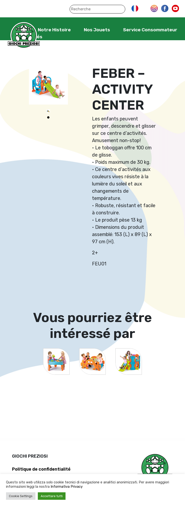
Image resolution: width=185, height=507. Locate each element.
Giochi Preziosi (23, 35)
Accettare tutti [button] (52, 496)
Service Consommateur (150, 30)
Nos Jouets (97, 30)
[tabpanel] (48, 111)
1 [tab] (48, 117)
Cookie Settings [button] (21, 496)
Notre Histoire (54, 30)
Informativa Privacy (67, 486)
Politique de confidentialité (41, 469)
